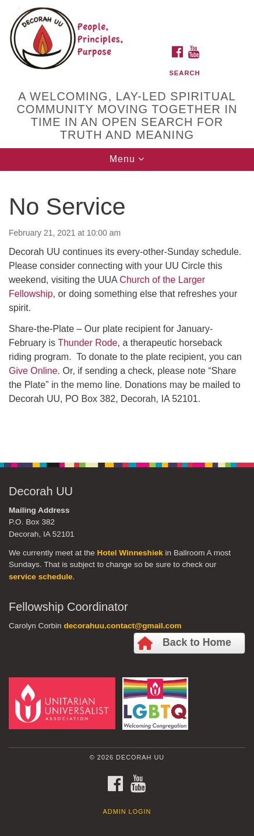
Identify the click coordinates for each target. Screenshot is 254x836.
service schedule (41, 576)
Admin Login (127, 811)
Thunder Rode (87, 343)
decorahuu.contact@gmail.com (122, 625)
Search (184, 72)
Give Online (33, 371)
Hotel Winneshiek (130, 552)
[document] (127, 310)
